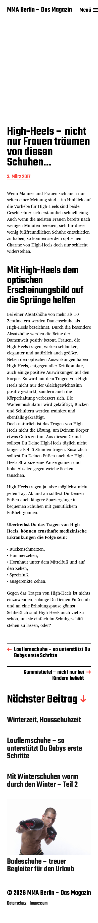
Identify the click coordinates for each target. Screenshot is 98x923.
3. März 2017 (18, 177)
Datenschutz (16, 903)
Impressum (38, 903)
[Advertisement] (47, 69)
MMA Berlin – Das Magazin (39, 10)
